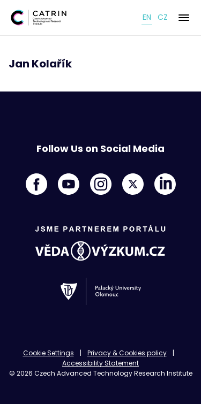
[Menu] (183, 17)
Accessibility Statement (100, 363)
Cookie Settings (48, 352)
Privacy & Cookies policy (127, 352)
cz (163, 17)
